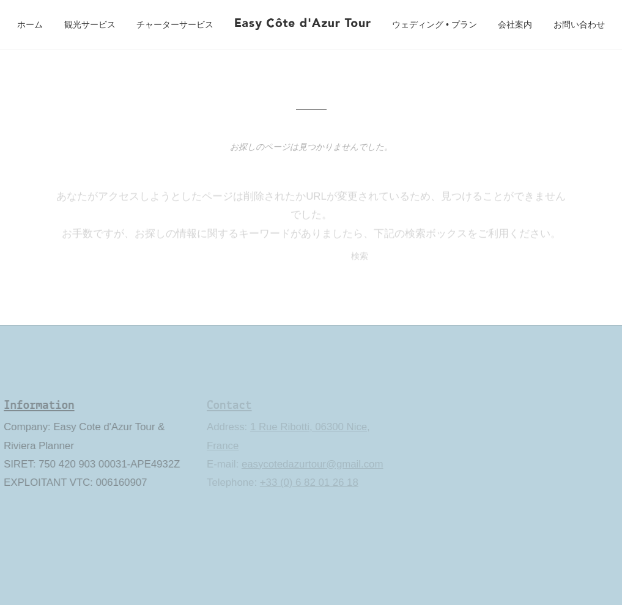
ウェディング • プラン (434, 24)
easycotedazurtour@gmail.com (311, 464)
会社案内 (515, 24)
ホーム (30, 24)
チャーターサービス (174, 24)
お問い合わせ (579, 24)
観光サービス (90, 24)
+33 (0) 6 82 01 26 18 (308, 482)
